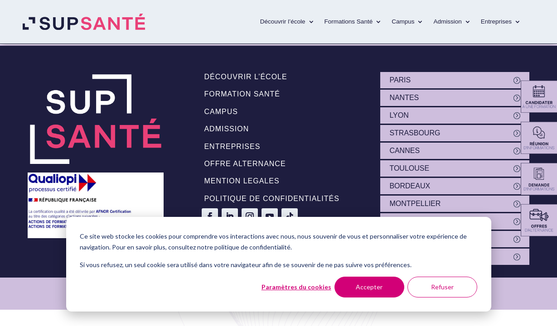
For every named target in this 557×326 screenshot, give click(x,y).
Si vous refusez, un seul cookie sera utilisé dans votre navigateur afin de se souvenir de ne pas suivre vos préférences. (246, 264)
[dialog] (278, 264)
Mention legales (241, 181)
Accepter (369, 287)
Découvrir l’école (282, 21)
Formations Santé (349, 21)
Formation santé (242, 94)
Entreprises (496, 21)
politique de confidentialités (271, 198)
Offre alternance (245, 164)
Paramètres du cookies (296, 287)
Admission (447, 21)
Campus (403, 21)
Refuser (442, 287)
